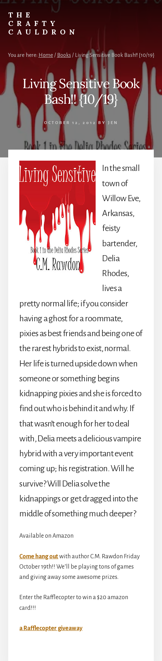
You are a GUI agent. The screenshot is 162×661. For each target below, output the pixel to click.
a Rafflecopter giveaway (50, 628)
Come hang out (38, 556)
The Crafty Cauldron (43, 23)
